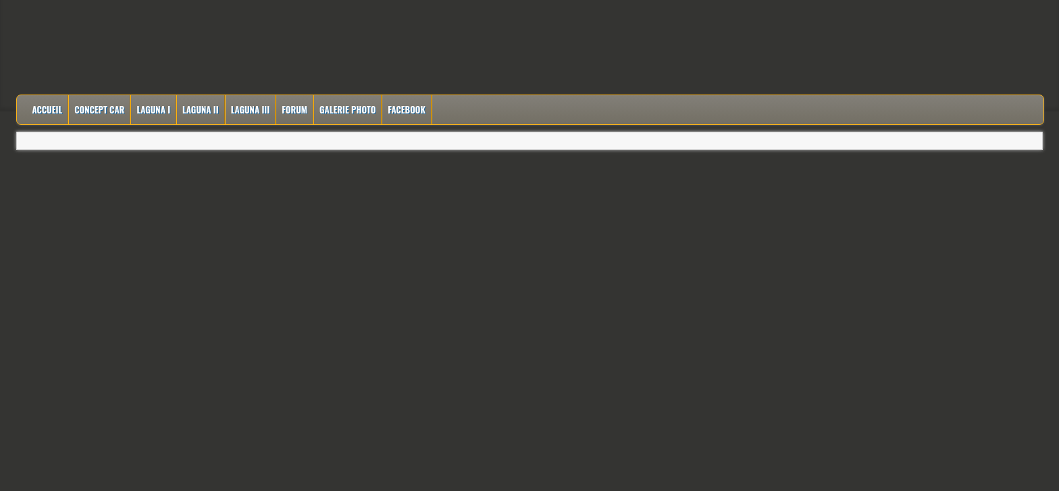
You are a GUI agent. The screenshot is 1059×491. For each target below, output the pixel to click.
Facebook (406, 109)
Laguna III (250, 109)
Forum (294, 109)
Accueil (47, 109)
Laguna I (153, 109)
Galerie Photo (347, 109)
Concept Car (99, 109)
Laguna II (200, 109)
